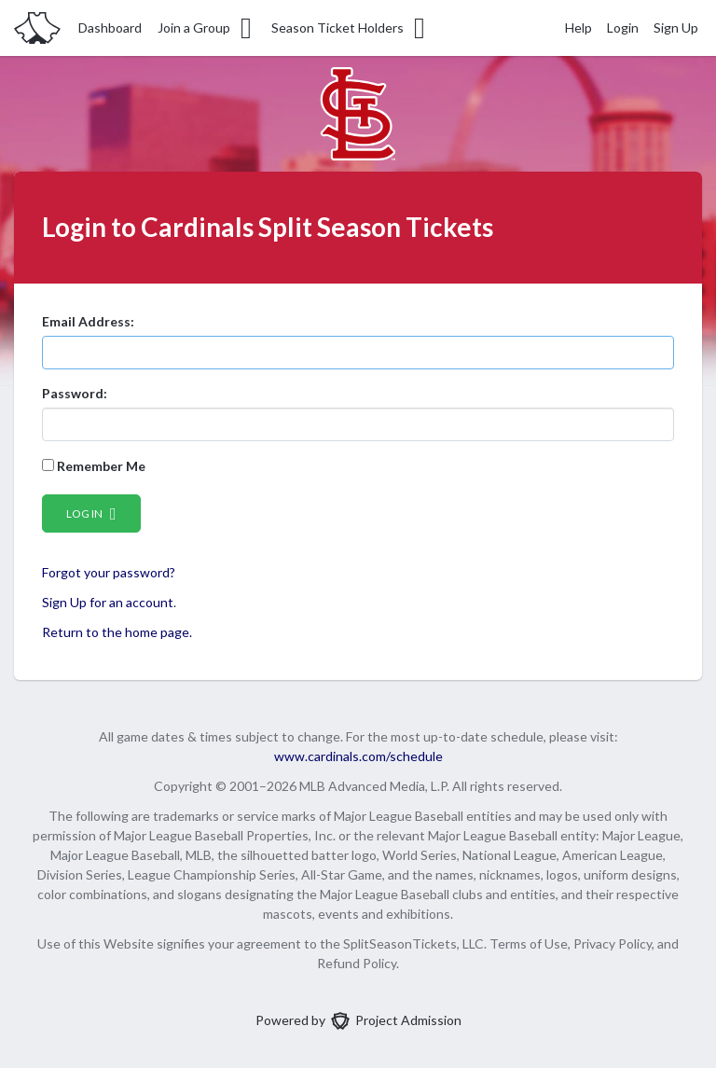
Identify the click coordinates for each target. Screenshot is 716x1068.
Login (623, 27)
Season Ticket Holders (349, 28)
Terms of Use (528, 943)
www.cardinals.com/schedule (358, 756)
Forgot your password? (108, 572)
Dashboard (110, 27)
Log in (91, 513)
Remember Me (93, 466)
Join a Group (206, 28)
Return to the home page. (117, 632)
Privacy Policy (612, 943)
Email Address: (88, 321)
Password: (74, 393)
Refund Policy (356, 963)
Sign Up (676, 27)
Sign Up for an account (107, 602)
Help (578, 27)
